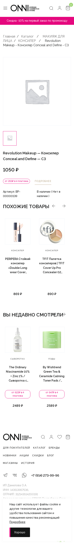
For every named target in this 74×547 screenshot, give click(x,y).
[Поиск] (51, 8)
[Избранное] (59, 437)
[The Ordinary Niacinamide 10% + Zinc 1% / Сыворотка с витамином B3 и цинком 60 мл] (36, 340)
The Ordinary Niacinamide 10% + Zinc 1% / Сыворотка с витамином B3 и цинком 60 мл (37, 374)
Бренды (54, 447)
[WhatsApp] (24, 475)
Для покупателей (16, 447)
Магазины (10, 463)
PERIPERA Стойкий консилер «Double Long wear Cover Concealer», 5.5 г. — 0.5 (17, 266)
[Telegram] (5, 475)
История (28, 463)
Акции (24, 455)
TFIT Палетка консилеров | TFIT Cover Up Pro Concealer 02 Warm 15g (52, 266)
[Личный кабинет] (59, 8)
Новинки (9, 455)
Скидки (38, 455)
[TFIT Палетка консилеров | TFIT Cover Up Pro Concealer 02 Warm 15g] (51, 231)
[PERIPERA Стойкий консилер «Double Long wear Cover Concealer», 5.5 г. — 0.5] (17, 231)
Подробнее (17, 522)
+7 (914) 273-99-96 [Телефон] (45, 475)
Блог (50, 455)
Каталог (39, 447)
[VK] (14, 475)
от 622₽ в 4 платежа (36, 394)
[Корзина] (68, 8)
